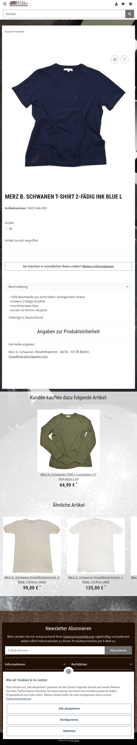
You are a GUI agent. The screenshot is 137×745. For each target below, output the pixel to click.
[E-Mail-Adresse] (55, 650)
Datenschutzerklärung (78, 637)
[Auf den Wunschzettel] (124, 59)
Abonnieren (118, 650)
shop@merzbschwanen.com (28, 357)
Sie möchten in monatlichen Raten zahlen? (68, 266)
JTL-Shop (74, 740)
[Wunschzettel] (123, 4)
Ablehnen (69, 731)
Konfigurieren (69, 720)
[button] (116, 4)
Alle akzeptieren (69, 708)
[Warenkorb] (130, 4)
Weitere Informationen (98, 266)
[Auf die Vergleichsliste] (115, 59)
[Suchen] (64, 14)
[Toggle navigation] (5, 2)
